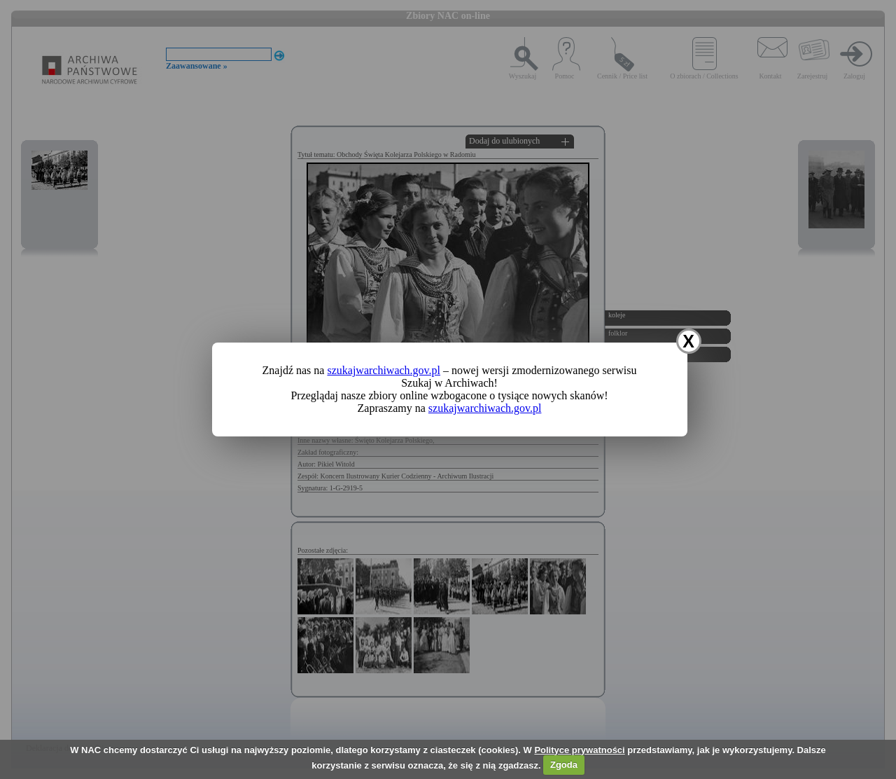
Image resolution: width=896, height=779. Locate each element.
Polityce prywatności (579, 750)
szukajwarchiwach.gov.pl (383, 370)
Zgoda (564, 764)
